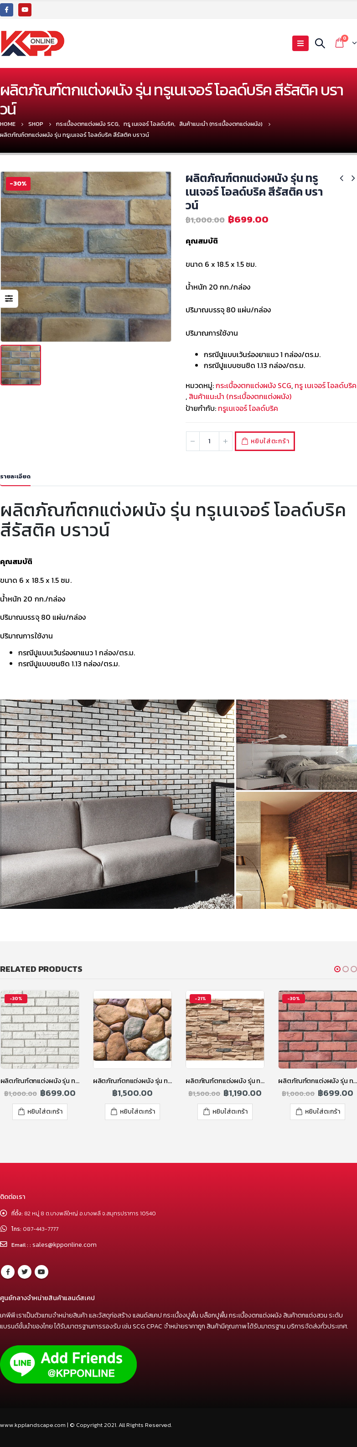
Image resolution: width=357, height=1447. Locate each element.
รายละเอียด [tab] (15, 476)
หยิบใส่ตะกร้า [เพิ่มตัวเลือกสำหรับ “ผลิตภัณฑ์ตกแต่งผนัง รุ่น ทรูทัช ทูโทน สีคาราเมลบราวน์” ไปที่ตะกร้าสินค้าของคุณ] (230, 1111)
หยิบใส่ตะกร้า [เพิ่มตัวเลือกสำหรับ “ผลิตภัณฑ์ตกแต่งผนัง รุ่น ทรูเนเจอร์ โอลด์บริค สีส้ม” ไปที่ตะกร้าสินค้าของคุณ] (322, 1111)
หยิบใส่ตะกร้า (274, 441)
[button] (337, 969)
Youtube (41, 1271)
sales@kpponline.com (66, 1245)
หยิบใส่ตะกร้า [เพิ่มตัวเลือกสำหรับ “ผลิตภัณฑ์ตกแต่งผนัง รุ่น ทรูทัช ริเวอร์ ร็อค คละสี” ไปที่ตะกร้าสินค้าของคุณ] (137, 1111)
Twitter (24, 1271)
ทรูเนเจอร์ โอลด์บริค (248, 408)
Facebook (8, 1271)
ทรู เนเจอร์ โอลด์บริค (326, 385)
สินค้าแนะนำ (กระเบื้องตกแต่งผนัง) (240, 396)
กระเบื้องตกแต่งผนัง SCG (253, 385)
